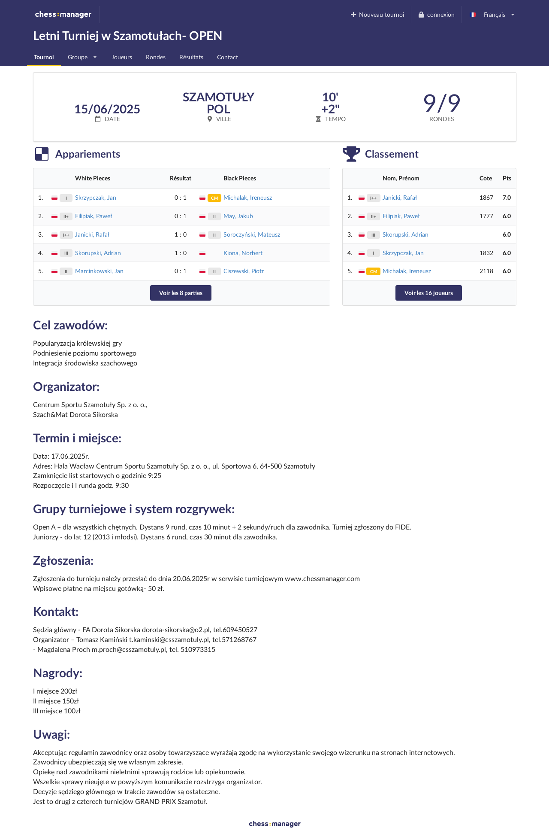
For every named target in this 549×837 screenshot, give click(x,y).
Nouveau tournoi (377, 14)
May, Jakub (238, 215)
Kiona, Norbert (242, 252)
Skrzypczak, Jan (95, 197)
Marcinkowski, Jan (99, 270)
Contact (227, 57)
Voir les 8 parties (180, 292)
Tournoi (44, 57)
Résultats (191, 57)
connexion (436, 14)
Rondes (156, 57)
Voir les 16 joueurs (428, 292)
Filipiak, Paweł (93, 215)
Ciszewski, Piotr (243, 270)
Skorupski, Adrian (98, 252)
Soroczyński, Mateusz (251, 234)
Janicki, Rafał (92, 234)
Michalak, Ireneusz (247, 197)
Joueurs (122, 57)
